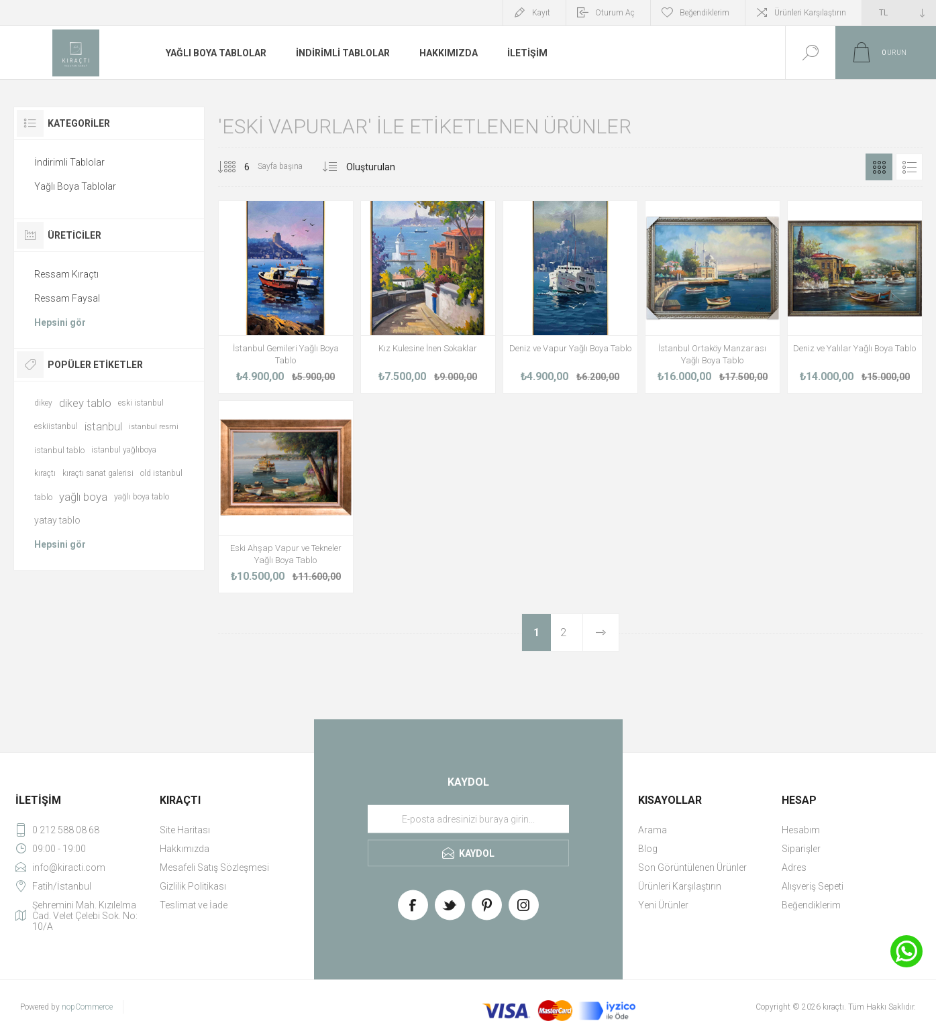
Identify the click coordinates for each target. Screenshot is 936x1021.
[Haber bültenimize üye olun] (468, 819)
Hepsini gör (60, 322)
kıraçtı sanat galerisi (98, 473)
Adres (794, 867)
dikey (43, 403)
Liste (909, 167)
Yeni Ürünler (663, 905)
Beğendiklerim (811, 905)
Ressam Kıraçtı (66, 274)
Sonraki (600, 632)
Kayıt (541, 12)
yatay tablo (57, 520)
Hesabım (801, 830)
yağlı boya (83, 496)
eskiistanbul (56, 426)
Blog (648, 848)
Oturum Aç (615, 12)
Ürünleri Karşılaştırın (810, 12)
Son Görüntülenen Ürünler (692, 867)
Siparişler (801, 848)
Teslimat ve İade (193, 905)
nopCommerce (87, 1007)
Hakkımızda (184, 848)
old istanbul (161, 473)
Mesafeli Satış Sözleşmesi (214, 867)
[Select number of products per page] (237, 167)
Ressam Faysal (67, 298)
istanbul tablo (59, 450)
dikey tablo (85, 403)
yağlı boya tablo (141, 496)
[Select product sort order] (388, 167)
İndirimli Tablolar (69, 162)
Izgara (879, 167)
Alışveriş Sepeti (812, 886)
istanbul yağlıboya (123, 450)
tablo (43, 497)
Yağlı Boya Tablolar (75, 186)
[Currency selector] (899, 12)
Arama (652, 830)
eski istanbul (141, 403)
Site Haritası (185, 830)
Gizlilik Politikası (193, 886)
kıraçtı (45, 473)
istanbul (103, 426)
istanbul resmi (153, 426)
